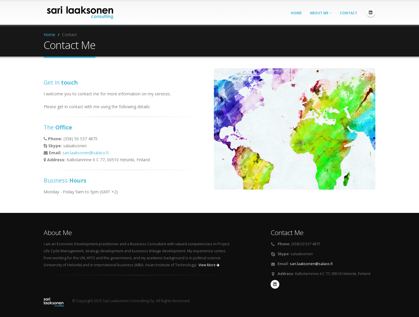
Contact (348, 12)
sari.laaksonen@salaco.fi (86, 152)
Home (296, 12)
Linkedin (370, 12)
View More (208, 264)
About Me (321, 12)
